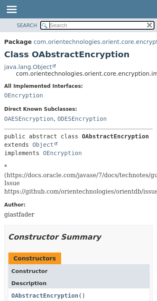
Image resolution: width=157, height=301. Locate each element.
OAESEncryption (29, 118)
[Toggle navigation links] (11, 10)
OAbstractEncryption (44, 295)
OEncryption (23, 95)
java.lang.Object (28, 67)
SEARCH (27, 25)
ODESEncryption (82, 118)
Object (43, 144)
